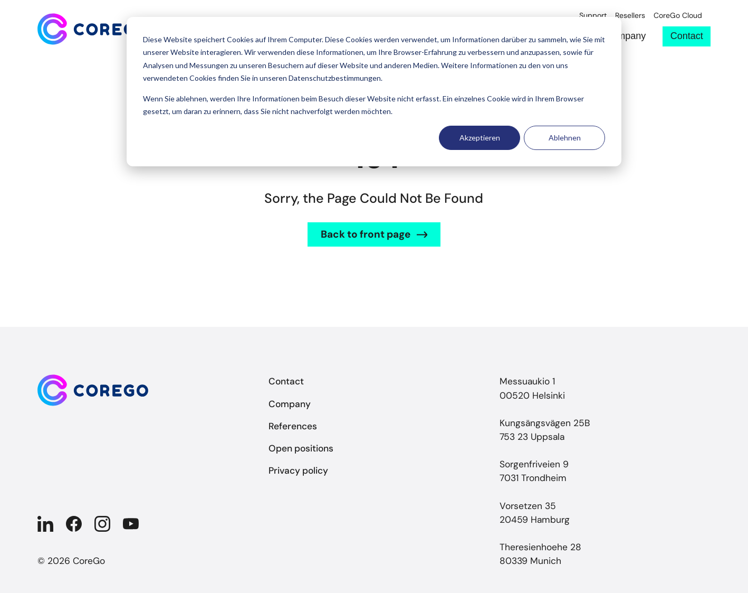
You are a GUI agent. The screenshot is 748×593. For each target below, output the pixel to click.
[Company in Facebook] (74, 524)
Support (593, 16)
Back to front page (365, 234)
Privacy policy (298, 470)
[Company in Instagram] (102, 524)
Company (625, 36)
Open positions (300, 448)
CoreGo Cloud (678, 16)
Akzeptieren (479, 137)
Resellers (630, 16)
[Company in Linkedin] (45, 524)
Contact (686, 36)
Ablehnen (565, 137)
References (292, 426)
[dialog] (374, 91)
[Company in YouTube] (131, 524)
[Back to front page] (92, 29)
